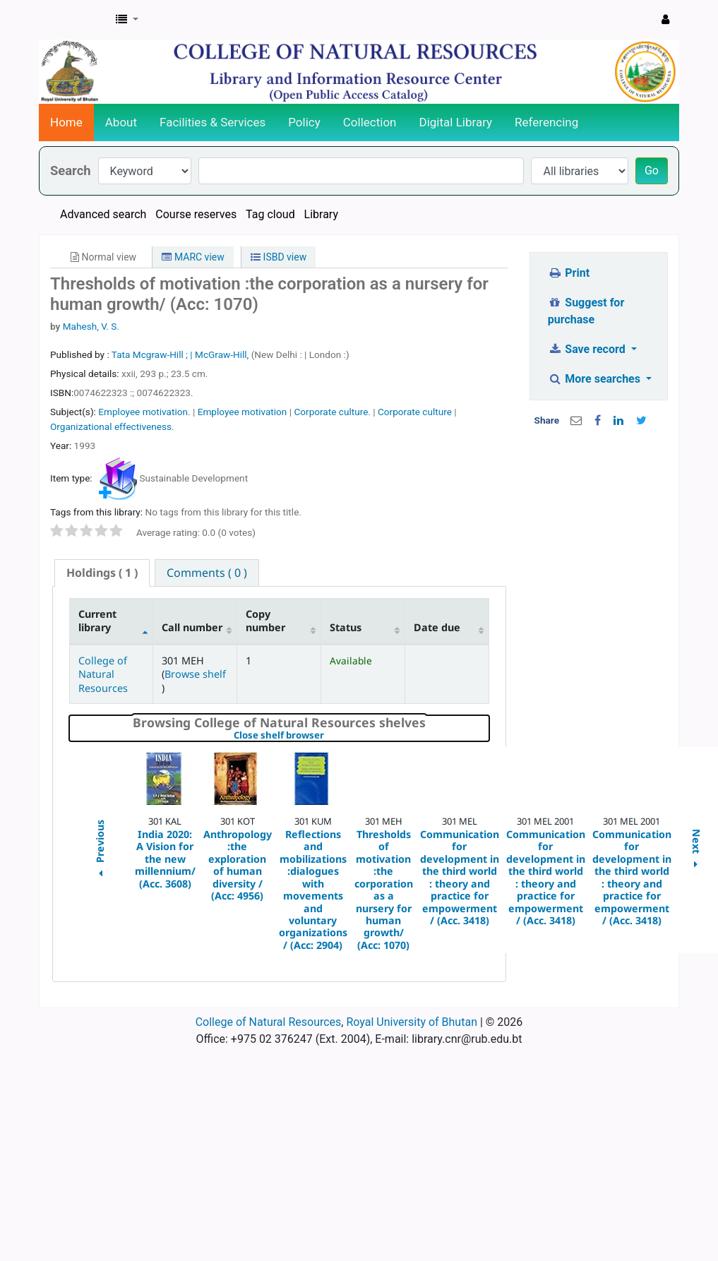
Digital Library (456, 122)
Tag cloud (270, 214)
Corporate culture (415, 411)
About (121, 122)
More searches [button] (595, 379)
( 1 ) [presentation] (102, 572)
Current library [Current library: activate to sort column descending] (97, 620)
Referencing (546, 122)
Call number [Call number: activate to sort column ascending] (192, 627)
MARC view (193, 257)
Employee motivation (242, 411)
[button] (127, 20)
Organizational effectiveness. (112, 426)
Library (321, 214)
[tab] (102, 573)
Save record (588, 349)
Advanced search (103, 214)
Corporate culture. (332, 411)
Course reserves (196, 214)
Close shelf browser (327, 735)
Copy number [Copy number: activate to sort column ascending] (265, 620)
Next (696, 850)
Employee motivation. (144, 411)
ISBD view (278, 257)
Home (66, 122)
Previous (99, 850)
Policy (304, 122)
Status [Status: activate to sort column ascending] (345, 627)
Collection (370, 122)
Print (569, 273)
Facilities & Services (212, 122)
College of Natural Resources (103, 674)
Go (652, 170)
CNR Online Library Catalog (75, 20)
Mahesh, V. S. (91, 326)
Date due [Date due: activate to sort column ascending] (437, 627)
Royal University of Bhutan (411, 1022)
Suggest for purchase (586, 311)
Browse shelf (195, 674)
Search (70, 170)
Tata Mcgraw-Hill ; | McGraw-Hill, (181, 354)
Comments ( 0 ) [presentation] (207, 572)
